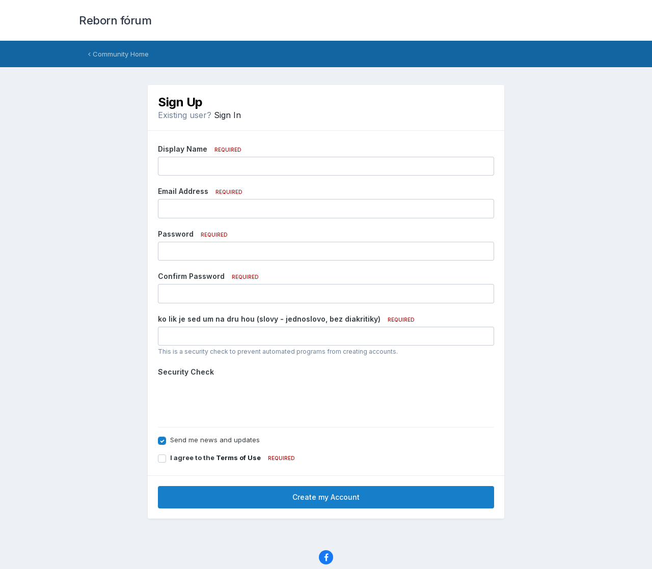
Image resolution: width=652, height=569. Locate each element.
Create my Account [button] (326, 497)
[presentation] (235, 399)
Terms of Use (238, 457)
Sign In (227, 115)
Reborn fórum (115, 20)
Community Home (118, 54)
